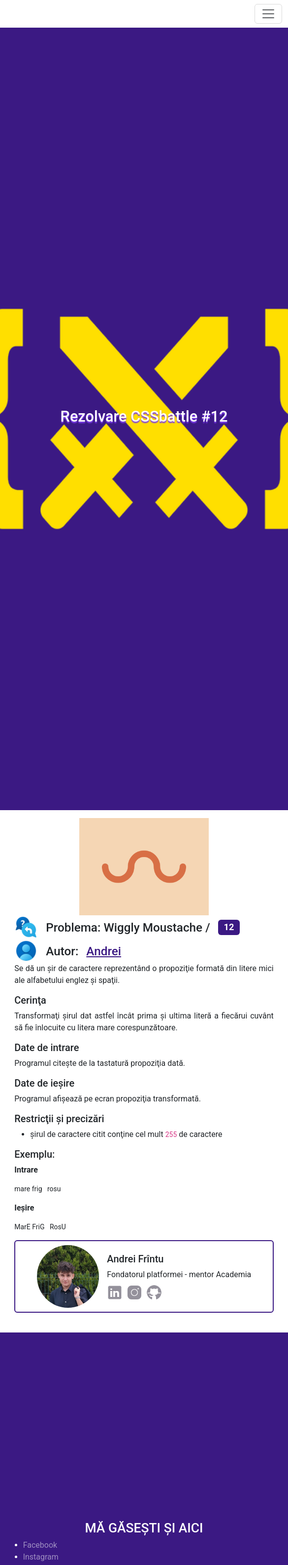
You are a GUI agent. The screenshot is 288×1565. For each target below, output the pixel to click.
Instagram (41, 1557)
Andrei (103, 951)
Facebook (40, 1545)
